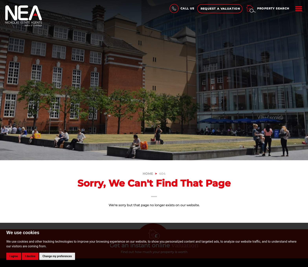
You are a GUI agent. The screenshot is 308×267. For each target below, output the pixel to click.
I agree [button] (13, 256)
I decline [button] (30, 256)
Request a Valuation (220, 8)
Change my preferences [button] (57, 256)
